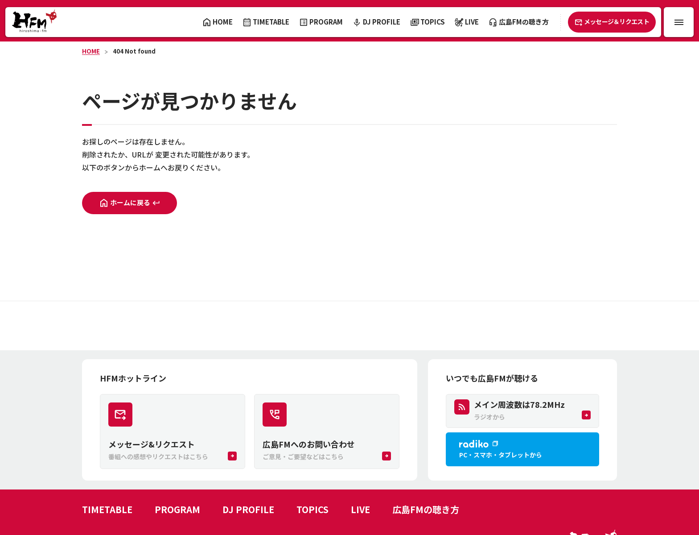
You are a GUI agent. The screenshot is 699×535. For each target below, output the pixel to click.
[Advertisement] (349, 326)
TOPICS (312, 509)
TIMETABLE (107, 509)
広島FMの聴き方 (425, 509)
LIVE (360, 509)
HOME (91, 51)
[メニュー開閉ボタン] (679, 22)
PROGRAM (177, 509)
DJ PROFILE (248, 509)
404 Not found (134, 51)
